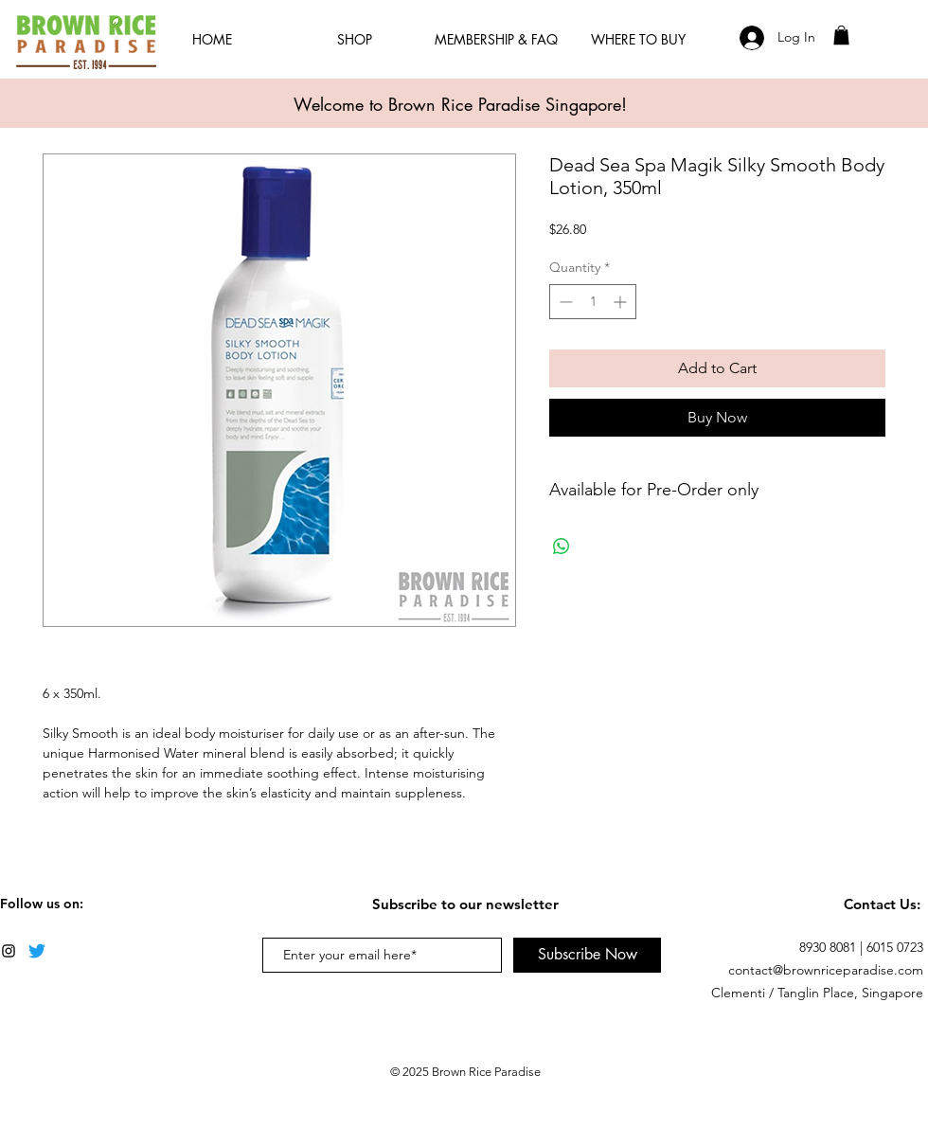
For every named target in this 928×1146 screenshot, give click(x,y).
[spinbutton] (593, 301)
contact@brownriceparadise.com (825, 969)
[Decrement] (564, 301)
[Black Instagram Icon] (8, 950)
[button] (841, 35)
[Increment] (622, 301)
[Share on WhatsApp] (561, 546)
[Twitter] (36, 950)
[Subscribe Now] (587, 955)
